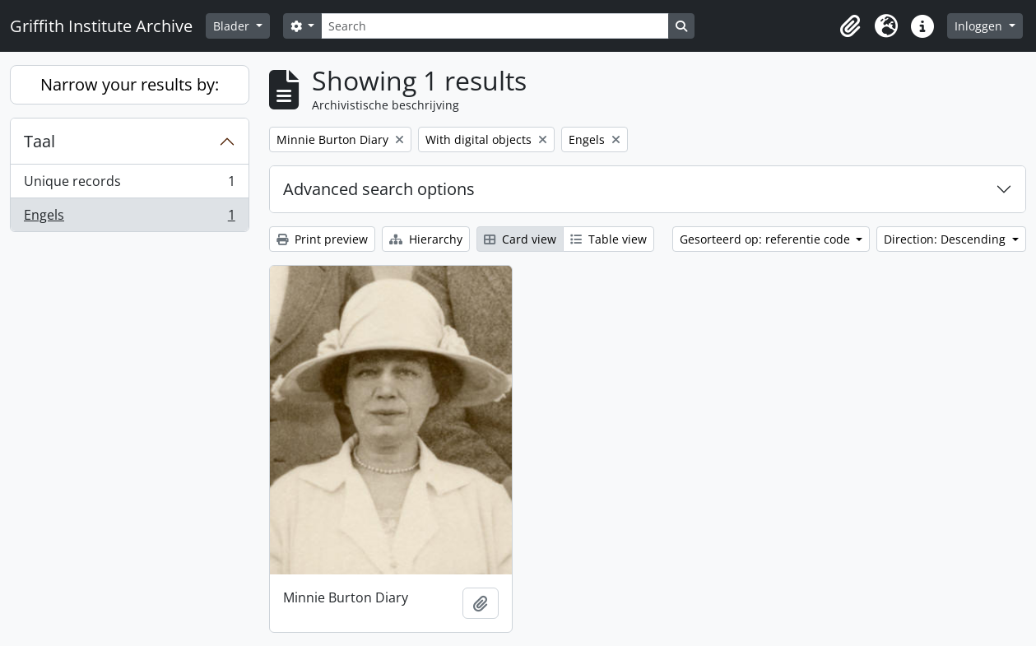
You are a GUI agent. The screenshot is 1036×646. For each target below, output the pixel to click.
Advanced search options (379, 189)
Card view (520, 239)
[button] (850, 26)
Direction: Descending (946, 239)
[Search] (494, 26)
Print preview (322, 239)
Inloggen (980, 26)
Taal (39, 141)
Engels (129, 218)
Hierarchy (425, 239)
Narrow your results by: (129, 84)
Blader (233, 26)
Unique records (129, 184)
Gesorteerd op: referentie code (766, 239)
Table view (608, 239)
